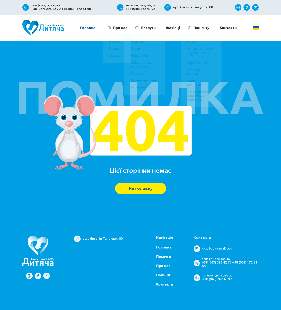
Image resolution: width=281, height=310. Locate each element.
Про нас (163, 266)
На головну (140, 188)
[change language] (256, 28)
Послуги (148, 28)
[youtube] (255, 7)
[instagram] (238, 7)
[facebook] (246, 7)
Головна (87, 28)
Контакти (228, 28)
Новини (163, 275)
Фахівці (173, 28)
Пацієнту (201, 28)
